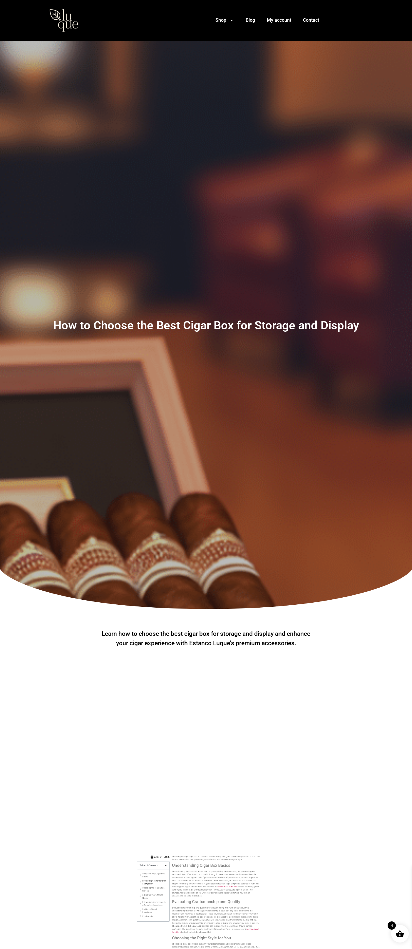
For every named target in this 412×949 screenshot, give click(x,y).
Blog (250, 20)
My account (279, 20)
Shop (224, 20)
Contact (311, 20)
